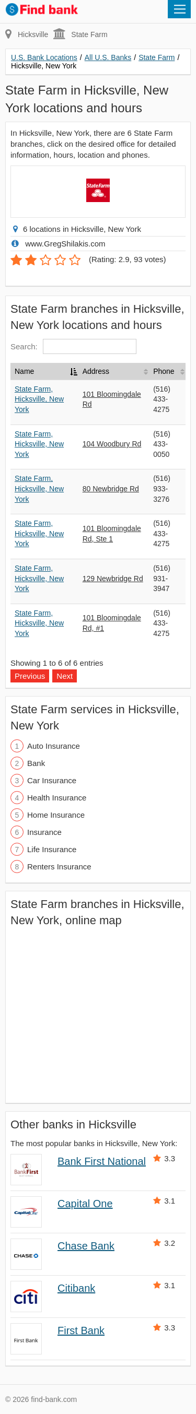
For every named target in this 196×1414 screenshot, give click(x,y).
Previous (30, 675)
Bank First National (101, 1161)
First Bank (81, 1330)
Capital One (85, 1203)
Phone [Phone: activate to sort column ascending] (163, 371)
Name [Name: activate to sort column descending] (24, 371)
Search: (73, 346)
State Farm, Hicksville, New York (39, 399)
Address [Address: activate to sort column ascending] (96, 371)
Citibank (76, 1288)
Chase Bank (85, 1246)
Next (64, 675)
